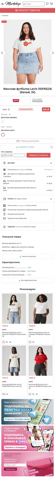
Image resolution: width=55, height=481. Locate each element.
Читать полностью (27, 256)
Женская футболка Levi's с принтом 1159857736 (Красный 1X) (40, 386)
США (29, 275)
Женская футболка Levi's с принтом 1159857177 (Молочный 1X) (14, 334)
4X (10, 342)
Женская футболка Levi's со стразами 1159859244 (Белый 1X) (39, 334)
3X (7, 342)
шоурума (22, 170)
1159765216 (37, 101)
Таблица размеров (30, 141)
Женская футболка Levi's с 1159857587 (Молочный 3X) (12, 385)
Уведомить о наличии (38, 155)
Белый (3, 134)
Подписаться (10, 469)
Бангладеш (31, 271)
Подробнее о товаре (25, 147)
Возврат (18, 227)
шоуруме (21, 205)
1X (3, 342)
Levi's (29, 267)
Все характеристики (27, 280)
